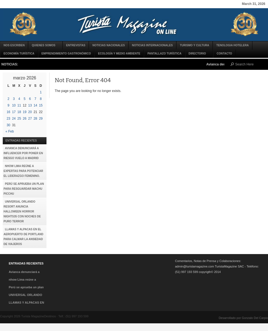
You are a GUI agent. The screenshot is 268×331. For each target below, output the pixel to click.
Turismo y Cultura (194, 45)
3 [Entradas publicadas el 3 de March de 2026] (14, 99)
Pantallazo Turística (164, 53)
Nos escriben (14, 45)
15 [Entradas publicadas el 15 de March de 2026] (40, 105)
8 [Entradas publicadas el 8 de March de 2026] (41, 99)
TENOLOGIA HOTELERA (232, 45)
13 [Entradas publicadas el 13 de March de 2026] (30, 105)
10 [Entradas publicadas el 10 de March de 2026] (14, 105)
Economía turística (19, 53)
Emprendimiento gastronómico (66, 53)
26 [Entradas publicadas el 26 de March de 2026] (24, 118)
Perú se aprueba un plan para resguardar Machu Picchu (24, 188)
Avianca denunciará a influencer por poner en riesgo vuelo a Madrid (23, 153)
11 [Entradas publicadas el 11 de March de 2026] (19, 105)
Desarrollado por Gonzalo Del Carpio (243, 318)
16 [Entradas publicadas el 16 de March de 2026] (8, 112)
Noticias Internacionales (152, 45)
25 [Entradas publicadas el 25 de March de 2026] (19, 118)
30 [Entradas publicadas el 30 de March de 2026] (8, 125)
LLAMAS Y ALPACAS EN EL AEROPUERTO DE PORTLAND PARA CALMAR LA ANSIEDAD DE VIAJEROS (23, 237)
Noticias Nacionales (108, 45)
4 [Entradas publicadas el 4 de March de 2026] (19, 99)
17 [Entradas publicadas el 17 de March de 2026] (14, 112)
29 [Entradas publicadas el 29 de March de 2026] (40, 118)
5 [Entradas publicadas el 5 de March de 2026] (25, 99)
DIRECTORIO (197, 55)
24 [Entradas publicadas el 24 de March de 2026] (14, 118)
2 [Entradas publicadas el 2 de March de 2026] (9, 99)
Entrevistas (75, 45)
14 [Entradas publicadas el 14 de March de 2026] (35, 105)
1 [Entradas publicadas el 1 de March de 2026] (41, 92)
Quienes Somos (43, 47)
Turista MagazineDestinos (134, 24)
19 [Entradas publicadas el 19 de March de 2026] (24, 112)
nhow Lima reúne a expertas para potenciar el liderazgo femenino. (23, 171)
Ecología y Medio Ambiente (119, 53)
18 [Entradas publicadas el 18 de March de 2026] (19, 112)
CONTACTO (224, 53)
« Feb (9, 131)
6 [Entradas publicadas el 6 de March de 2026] (30, 99)
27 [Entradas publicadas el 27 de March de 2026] (30, 118)
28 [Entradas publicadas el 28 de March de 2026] (35, 118)
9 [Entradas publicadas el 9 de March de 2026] (9, 105)
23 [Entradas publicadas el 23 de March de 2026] (8, 118)
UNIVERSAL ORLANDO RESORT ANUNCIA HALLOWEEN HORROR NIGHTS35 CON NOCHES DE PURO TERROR (22, 211)
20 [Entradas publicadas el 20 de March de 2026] (30, 112)
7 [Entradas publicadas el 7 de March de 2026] (35, 99)
